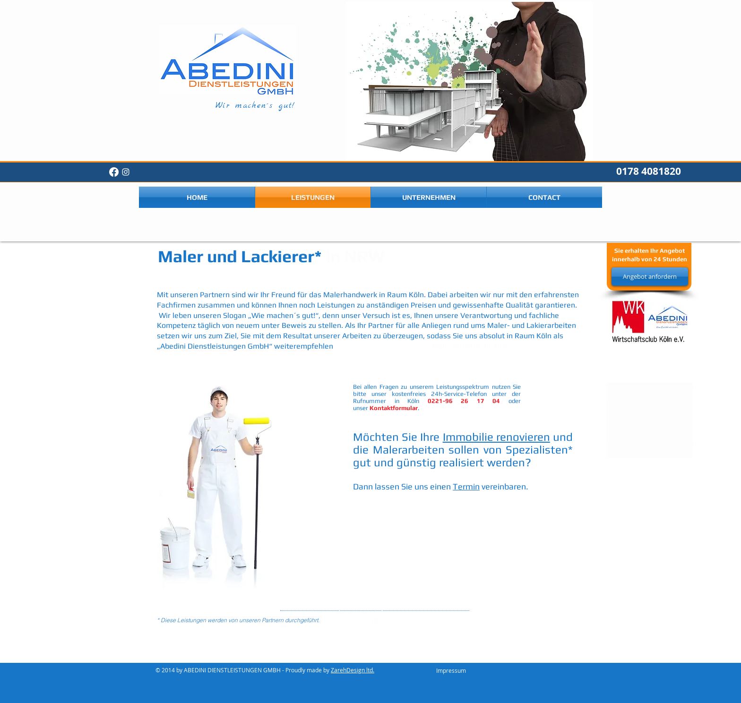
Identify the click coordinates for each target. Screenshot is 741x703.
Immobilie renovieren (496, 436)
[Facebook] (114, 172)
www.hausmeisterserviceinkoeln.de (500, 609)
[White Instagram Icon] (125, 172)
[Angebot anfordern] (650, 276)
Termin (466, 486)
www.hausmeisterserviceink (542, 609)
